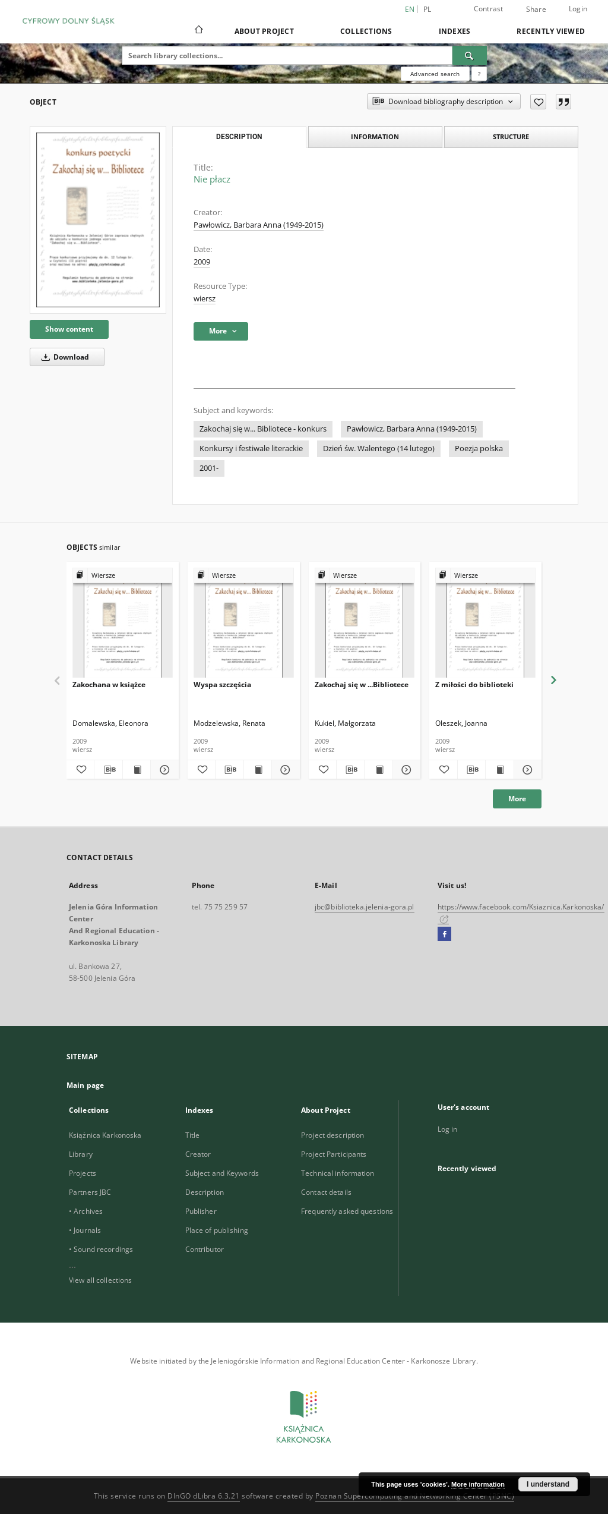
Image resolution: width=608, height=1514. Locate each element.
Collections (366, 31)
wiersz (205, 299)
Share (536, 9)
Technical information (338, 1173)
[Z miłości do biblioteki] (485, 623)
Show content (69, 329)
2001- (209, 468)
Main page (85, 1085)
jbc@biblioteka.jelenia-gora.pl (364, 907)
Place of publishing (216, 1230)
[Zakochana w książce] (122, 623)
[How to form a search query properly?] (479, 74)
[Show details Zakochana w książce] (162, 770)
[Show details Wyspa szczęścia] (283, 770)
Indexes (455, 31)
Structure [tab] (511, 136)
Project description (332, 1135)
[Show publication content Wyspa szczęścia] (257, 770)
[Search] (469, 55)
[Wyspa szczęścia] (243, 623)
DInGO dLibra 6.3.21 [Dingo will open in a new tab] (203, 1496)
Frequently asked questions (347, 1211)
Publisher (201, 1211)
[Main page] (198, 31)
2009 (202, 262)
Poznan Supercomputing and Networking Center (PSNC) (414, 1496)
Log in (448, 1129)
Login (578, 9)
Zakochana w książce (108, 684)
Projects (82, 1173)
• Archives (86, 1211)
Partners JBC (90, 1192)
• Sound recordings (101, 1249)
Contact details (326, 1192)
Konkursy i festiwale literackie (251, 448)
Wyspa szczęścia (222, 684)
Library (81, 1154)
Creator (198, 1154)
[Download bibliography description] (108, 770)
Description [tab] (239, 137)
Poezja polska (479, 448)
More (517, 799)
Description (204, 1192)
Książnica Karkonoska (105, 1135)
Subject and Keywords (222, 1173)
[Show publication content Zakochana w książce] (136, 770)
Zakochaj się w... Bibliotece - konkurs (263, 429)
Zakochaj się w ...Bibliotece (361, 684)
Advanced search (435, 74)
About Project (264, 31)
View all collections (100, 1280)
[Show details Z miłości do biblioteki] (526, 770)
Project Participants (333, 1154)
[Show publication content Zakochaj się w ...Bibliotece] (378, 770)
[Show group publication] (122, 575)
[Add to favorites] (538, 101)
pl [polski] (427, 9)
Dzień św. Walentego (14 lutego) (379, 448)
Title (192, 1135)
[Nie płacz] (98, 220)
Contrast (489, 9)
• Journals (85, 1230)
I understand (548, 1484)
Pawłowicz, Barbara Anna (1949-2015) (259, 225)
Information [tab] (375, 136)
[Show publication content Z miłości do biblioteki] (499, 770)
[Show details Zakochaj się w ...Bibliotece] (405, 770)
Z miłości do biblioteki (474, 684)
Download (63, 357)
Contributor (204, 1249)
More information (478, 1484)
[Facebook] (444, 934)
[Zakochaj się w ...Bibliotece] (364, 623)
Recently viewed (551, 31)
